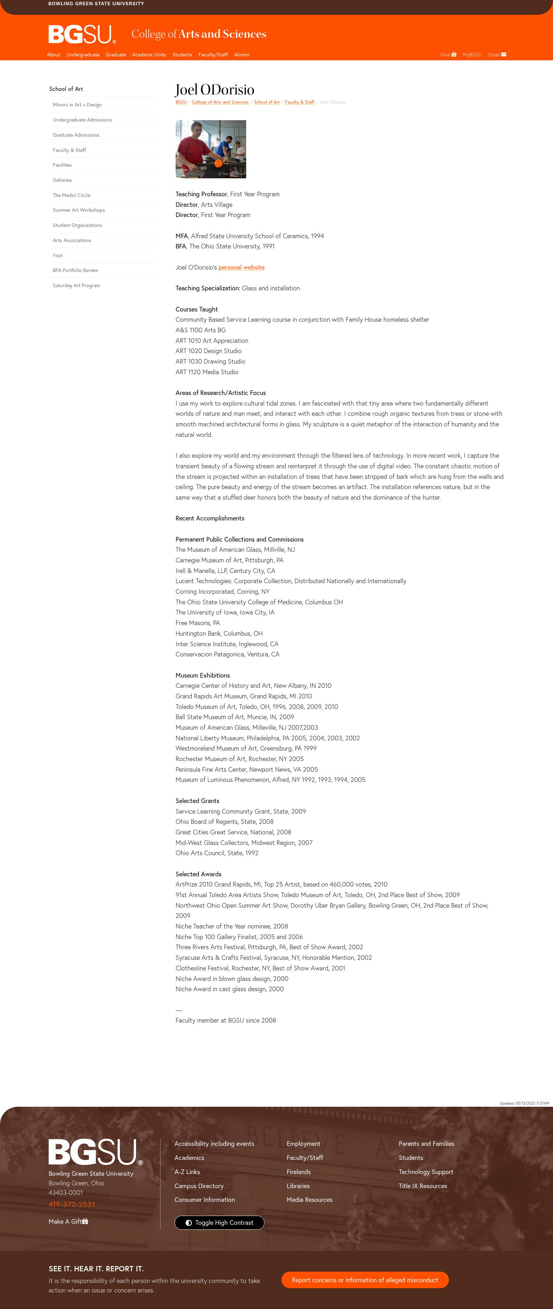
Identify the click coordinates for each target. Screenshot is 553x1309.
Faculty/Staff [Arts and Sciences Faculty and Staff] (213, 54)
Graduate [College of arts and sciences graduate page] (116, 54)
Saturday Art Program (76, 285)
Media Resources (310, 1200)
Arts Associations (72, 240)
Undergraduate (83, 54)
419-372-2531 (72, 1204)
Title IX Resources (423, 1186)
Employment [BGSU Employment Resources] (304, 1144)
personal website (242, 267)
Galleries (62, 180)
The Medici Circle (71, 195)
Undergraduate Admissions (82, 120)
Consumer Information (205, 1200)
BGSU (181, 102)
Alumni (241, 54)
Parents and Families (426, 1144)
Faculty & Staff (299, 102)
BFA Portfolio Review (75, 270)
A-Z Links (187, 1172)
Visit (57, 255)
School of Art (267, 102)
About (53, 54)
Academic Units (149, 54)
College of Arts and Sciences (220, 102)
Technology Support (426, 1172)
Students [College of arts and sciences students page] (182, 54)
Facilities (62, 165)
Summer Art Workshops (79, 210)
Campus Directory (199, 1186)
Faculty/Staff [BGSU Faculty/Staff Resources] (305, 1158)
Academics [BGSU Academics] (189, 1158)
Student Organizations (77, 225)
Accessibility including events (214, 1144)
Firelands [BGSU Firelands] (299, 1172)
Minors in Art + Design (77, 104)
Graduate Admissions (76, 135)
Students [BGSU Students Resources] (411, 1158)
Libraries (298, 1186)
